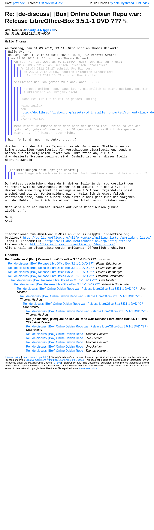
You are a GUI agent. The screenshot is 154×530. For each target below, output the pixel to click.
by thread (127, 3)
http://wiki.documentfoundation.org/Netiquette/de (88, 286)
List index (142, 3)
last (60, 3)
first (41, 3)
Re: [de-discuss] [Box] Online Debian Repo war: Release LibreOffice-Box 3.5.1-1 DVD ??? (73, 17)
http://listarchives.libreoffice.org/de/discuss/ (72, 290)
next (22, 3)
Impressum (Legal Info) (35, 403)
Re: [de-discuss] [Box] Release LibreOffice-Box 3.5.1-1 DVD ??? (51, 310)
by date (114, 3)
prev (16, 3)
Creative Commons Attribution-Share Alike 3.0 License (55, 406)
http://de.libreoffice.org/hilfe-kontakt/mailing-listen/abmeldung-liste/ (87, 282)
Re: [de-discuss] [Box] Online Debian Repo (54, 380)
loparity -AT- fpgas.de (40, 30)
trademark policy (88, 415)
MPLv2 (57, 409)
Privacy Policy (12, 403)
